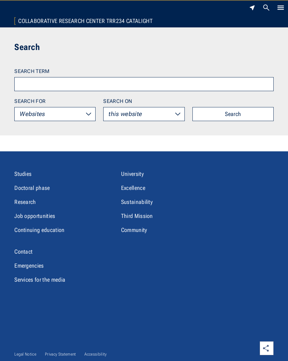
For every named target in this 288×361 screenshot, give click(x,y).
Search (233, 114)
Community (134, 230)
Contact (23, 251)
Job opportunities (34, 216)
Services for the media (39, 279)
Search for (30, 101)
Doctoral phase (32, 187)
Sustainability (137, 202)
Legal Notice (25, 354)
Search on (117, 101)
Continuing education (39, 230)
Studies (23, 173)
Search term (32, 71)
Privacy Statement (60, 354)
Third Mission (137, 216)
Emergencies (29, 265)
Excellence (133, 187)
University (132, 173)
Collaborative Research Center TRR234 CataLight (85, 21)
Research (25, 202)
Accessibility (95, 354)
